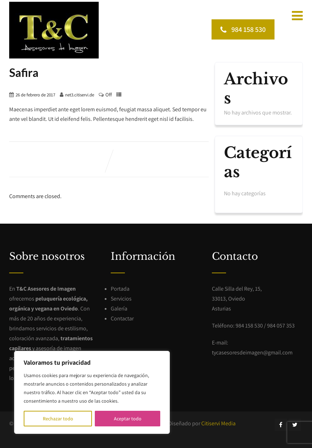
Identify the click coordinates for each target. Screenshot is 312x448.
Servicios (121, 298)
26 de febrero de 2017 (35, 95)
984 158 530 (243, 29)
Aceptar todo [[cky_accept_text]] (127, 418)
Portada (120, 288)
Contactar (122, 318)
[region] (92, 392)
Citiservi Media (218, 423)
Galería (119, 308)
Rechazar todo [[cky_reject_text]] (58, 418)
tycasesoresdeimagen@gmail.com (252, 352)
